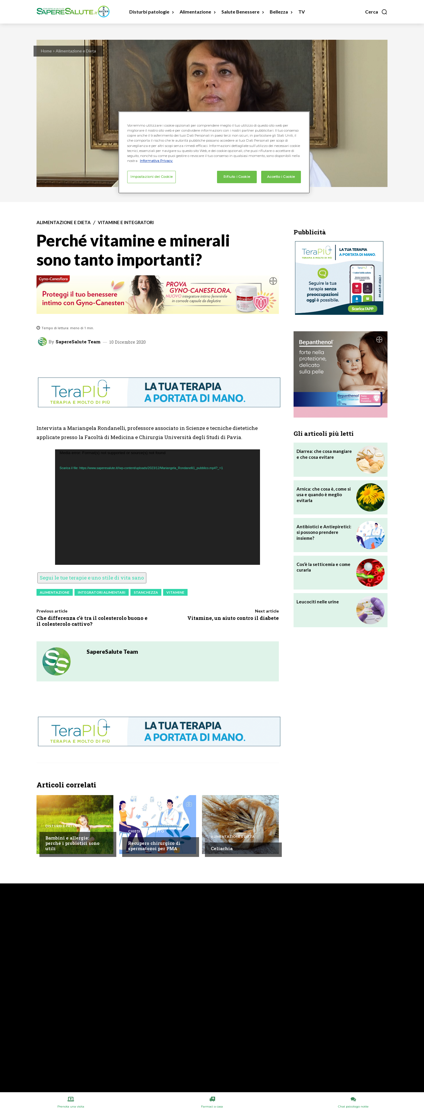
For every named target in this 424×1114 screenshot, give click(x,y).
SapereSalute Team (78, 342)
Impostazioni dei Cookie (151, 177)
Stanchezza (146, 592)
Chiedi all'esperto (146, 831)
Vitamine (175, 592)
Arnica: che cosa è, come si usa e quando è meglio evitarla (324, 494)
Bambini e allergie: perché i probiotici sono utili (72, 843)
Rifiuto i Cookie (236, 177)
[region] (214, 152)
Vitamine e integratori (126, 222)
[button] (376, 12)
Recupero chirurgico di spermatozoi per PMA (154, 845)
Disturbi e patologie (65, 826)
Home (46, 50)
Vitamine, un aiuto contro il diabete (233, 618)
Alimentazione (54, 592)
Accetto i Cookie (281, 177)
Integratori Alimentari (101, 592)
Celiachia (222, 848)
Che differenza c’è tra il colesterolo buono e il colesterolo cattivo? (92, 621)
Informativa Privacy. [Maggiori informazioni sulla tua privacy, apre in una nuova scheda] (156, 161)
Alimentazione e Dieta (76, 50)
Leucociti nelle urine (318, 601)
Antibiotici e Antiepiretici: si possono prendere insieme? (324, 532)
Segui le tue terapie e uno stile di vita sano (92, 577)
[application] (157, 507)
